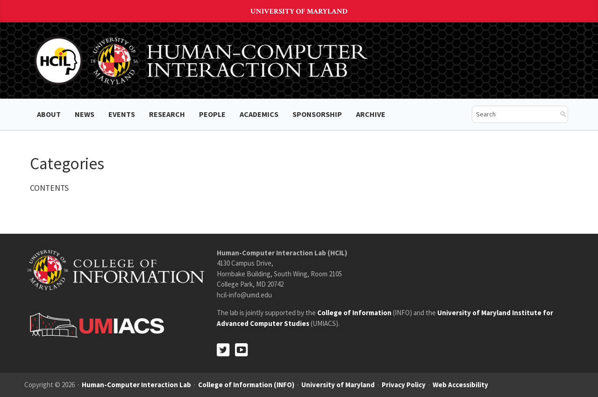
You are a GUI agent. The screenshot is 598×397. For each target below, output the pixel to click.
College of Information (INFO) (246, 384)
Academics (259, 114)
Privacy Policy (404, 384)
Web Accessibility (460, 384)
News (84, 114)
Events (121, 114)
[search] (513, 114)
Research (167, 114)
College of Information (354, 312)
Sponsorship (317, 114)
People (212, 114)
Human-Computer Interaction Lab (136, 384)
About (49, 114)
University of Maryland (299, 11)
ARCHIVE (370, 114)
